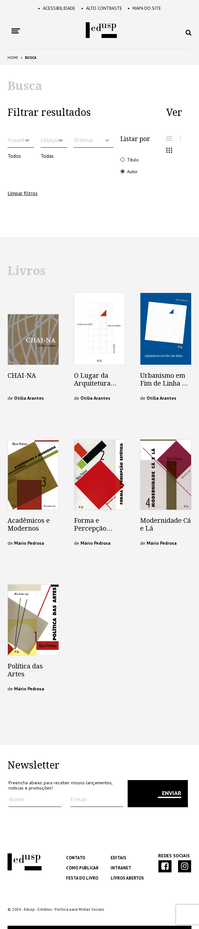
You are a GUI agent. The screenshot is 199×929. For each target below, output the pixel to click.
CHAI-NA (22, 375)
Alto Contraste (101, 8)
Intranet (121, 868)
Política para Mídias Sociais (79, 909)
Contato (75, 858)
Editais (118, 858)
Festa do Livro (82, 878)
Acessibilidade (56, 8)
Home (13, 57)
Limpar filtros (23, 193)
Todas (47, 156)
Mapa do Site (145, 8)
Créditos (44, 909)
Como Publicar (82, 868)
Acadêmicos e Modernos (29, 524)
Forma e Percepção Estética (90, 528)
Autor (132, 171)
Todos (14, 156)
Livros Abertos (127, 878)
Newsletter (34, 765)
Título (133, 159)
